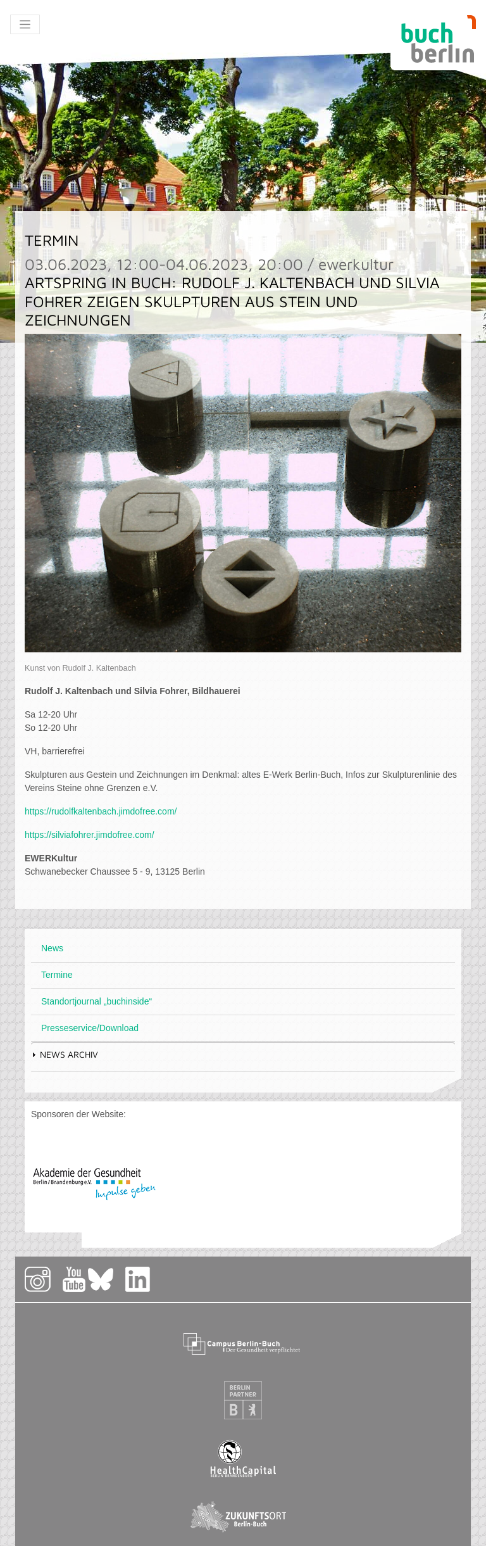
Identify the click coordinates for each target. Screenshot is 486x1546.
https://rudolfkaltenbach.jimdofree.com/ (101, 811)
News (52, 948)
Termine (57, 975)
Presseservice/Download (90, 1028)
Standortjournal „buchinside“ (96, 1001)
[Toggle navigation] (25, 24)
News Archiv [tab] (64, 1054)
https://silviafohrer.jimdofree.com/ (89, 835)
